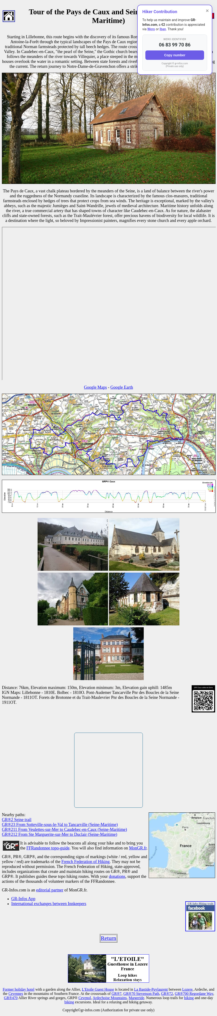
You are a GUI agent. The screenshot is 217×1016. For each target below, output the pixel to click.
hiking (189, 998)
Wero (151, 29)
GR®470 (11, 998)
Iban (162, 29)
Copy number (174, 55)
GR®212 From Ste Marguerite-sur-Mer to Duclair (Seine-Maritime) (59, 834)
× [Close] (207, 11)
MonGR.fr (138, 848)
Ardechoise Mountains (110, 998)
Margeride (136, 998)
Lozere (187, 989)
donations (117, 876)
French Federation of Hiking (85, 861)
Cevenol (84, 998)
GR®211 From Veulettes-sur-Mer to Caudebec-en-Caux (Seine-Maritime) (64, 829)
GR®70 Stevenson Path (141, 994)
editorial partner (49, 890)
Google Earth (121, 387)
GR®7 (116, 994)
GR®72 (167, 994)
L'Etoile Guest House (98, 989)
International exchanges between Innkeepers (48, 903)
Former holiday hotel (18, 989)
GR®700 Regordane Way (194, 994)
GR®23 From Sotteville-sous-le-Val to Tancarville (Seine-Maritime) (60, 824)
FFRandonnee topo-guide (48, 848)
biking (69, 1002)
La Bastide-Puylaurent (151, 989)
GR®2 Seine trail (16, 819)
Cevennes (15, 994)
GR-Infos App (23, 898)
